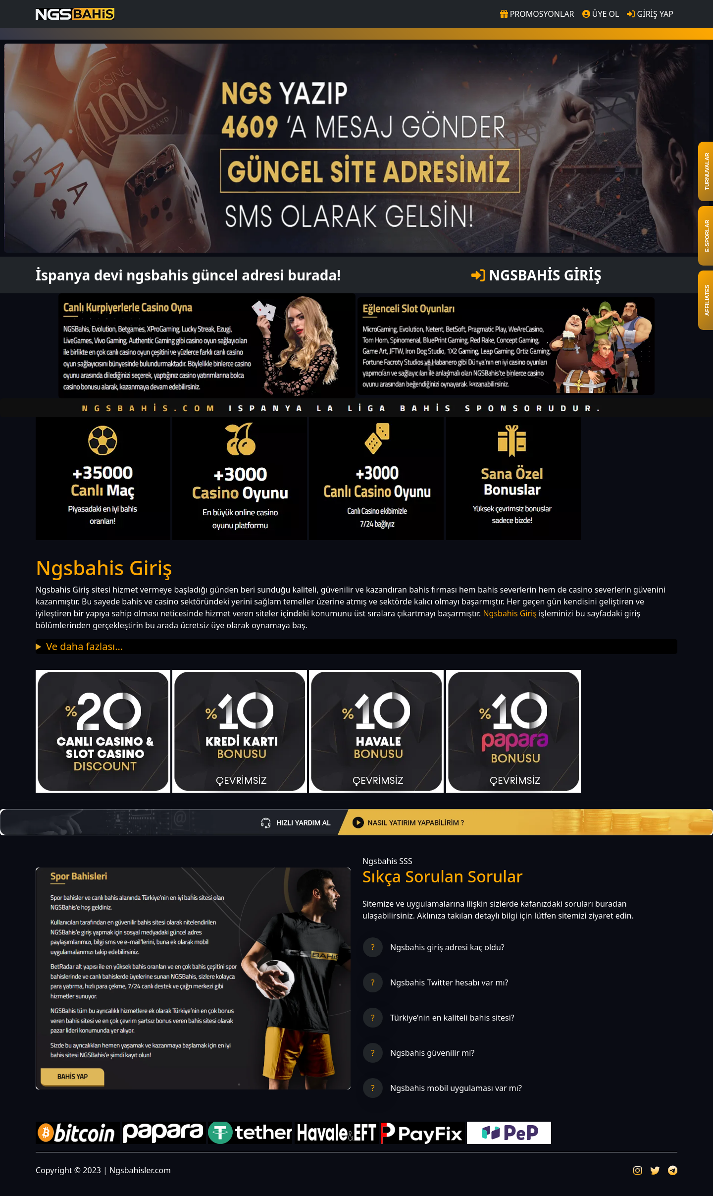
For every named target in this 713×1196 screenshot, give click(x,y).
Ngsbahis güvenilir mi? (432, 1052)
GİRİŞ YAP (650, 13)
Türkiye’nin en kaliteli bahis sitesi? (452, 1017)
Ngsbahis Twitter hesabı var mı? (449, 982)
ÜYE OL (600, 13)
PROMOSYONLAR (537, 13)
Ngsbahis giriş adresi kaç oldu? (447, 947)
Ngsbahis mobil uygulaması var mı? (456, 1088)
